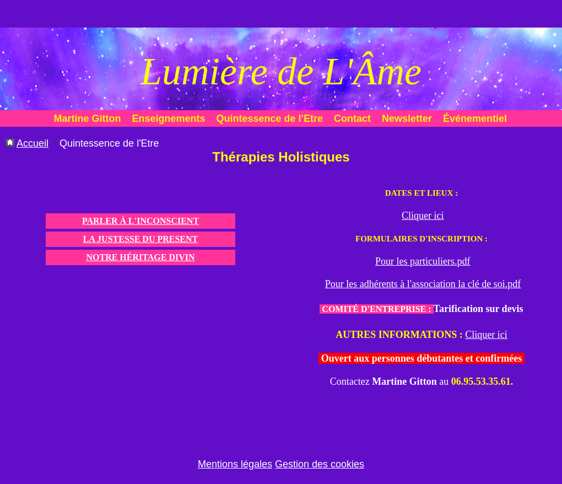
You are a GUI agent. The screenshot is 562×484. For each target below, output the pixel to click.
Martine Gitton (87, 118)
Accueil (32, 143)
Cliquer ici (423, 215)
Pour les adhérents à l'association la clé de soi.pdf (423, 283)
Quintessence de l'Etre (270, 118)
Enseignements (169, 118)
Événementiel (475, 118)
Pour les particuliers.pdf (422, 261)
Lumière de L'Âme (281, 71)
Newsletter (407, 118)
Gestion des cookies (319, 464)
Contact (352, 118)
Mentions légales (235, 464)
